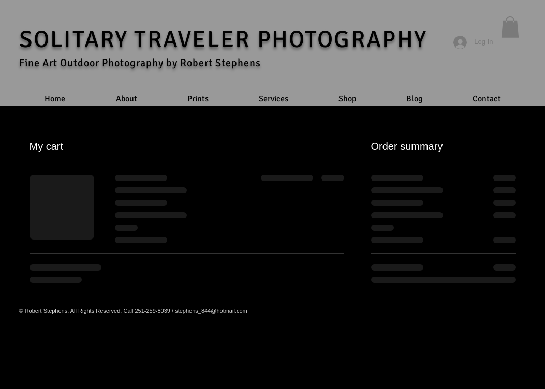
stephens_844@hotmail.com (211, 311)
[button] (510, 27)
